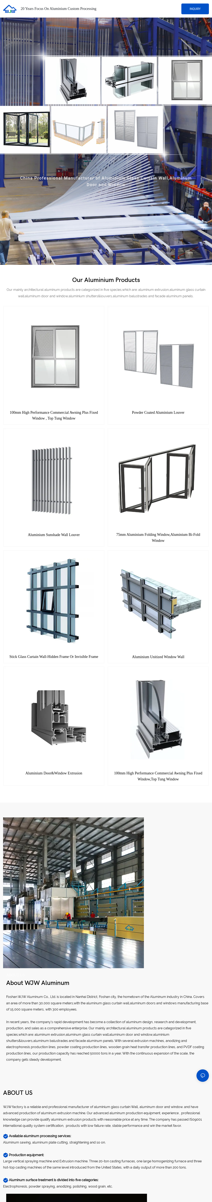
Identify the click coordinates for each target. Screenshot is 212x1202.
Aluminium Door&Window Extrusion (53, 773)
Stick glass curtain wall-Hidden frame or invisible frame (54, 657)
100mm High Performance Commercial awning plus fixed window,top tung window (158, 776)
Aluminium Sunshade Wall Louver (54, 535)
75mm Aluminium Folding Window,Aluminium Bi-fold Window (158, 538)
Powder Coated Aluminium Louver (158, 412)
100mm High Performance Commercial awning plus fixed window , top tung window (54, 415)
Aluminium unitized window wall (158, 657)
